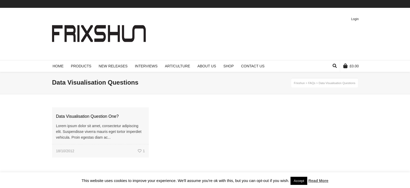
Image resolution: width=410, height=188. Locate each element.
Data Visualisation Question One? (87, 116)
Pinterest (350, 4)
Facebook (335, 4)
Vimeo (342, 4)
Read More (318, 180)
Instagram (357, 4)
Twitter (327, 4)
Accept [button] (299, 181)
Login (355, 19)
